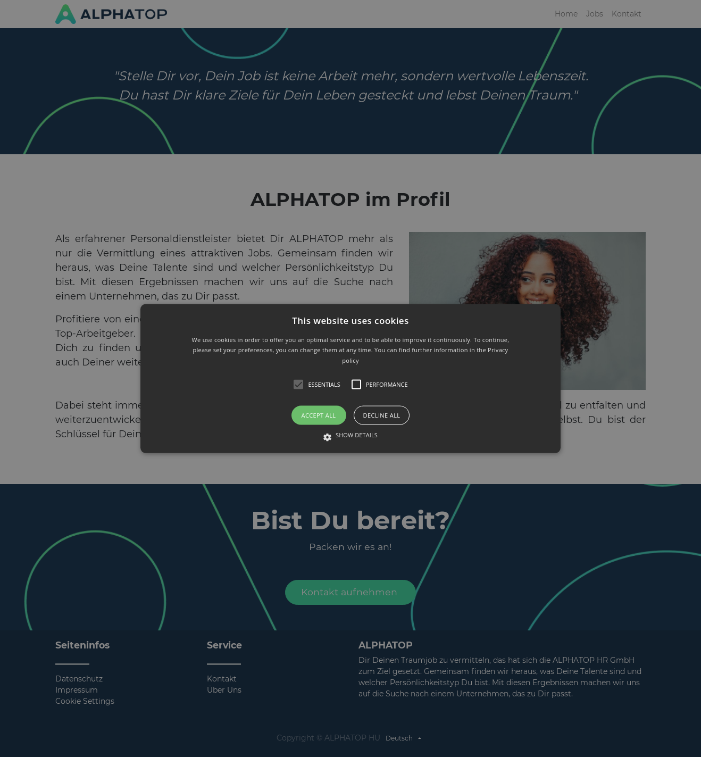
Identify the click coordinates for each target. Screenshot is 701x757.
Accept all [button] (319, 415)
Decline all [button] (381, 415)
